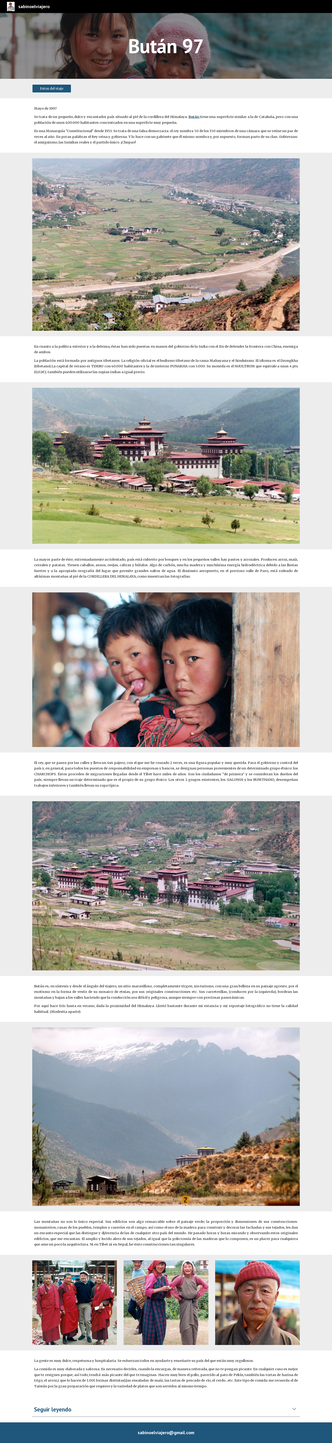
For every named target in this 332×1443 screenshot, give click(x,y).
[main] (166, 45)
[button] (294, 1409)
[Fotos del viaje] (51, 88)
